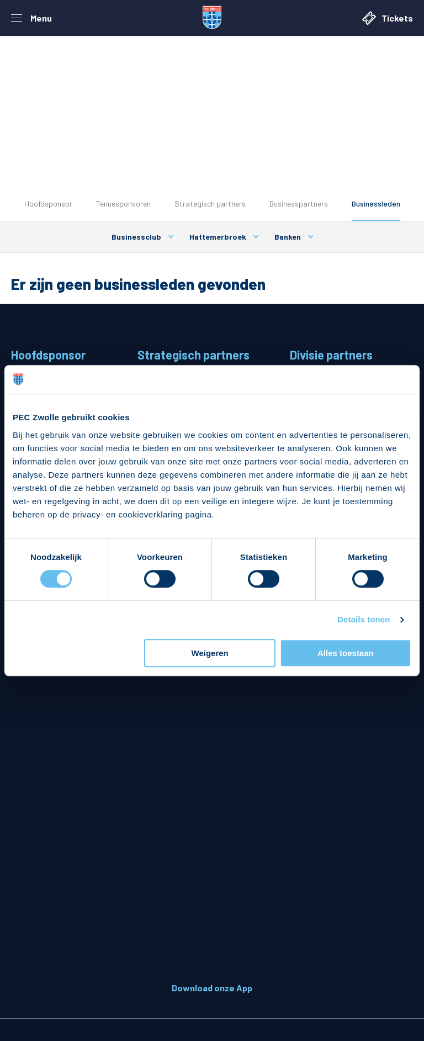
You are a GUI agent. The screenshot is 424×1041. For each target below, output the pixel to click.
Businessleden (376, 203)
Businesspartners (298, 203)
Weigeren (210, 653)
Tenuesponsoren (123, 203)
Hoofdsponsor (48, 203)
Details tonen (363, 620)
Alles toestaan (345, 653)
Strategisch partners (210, 203)
